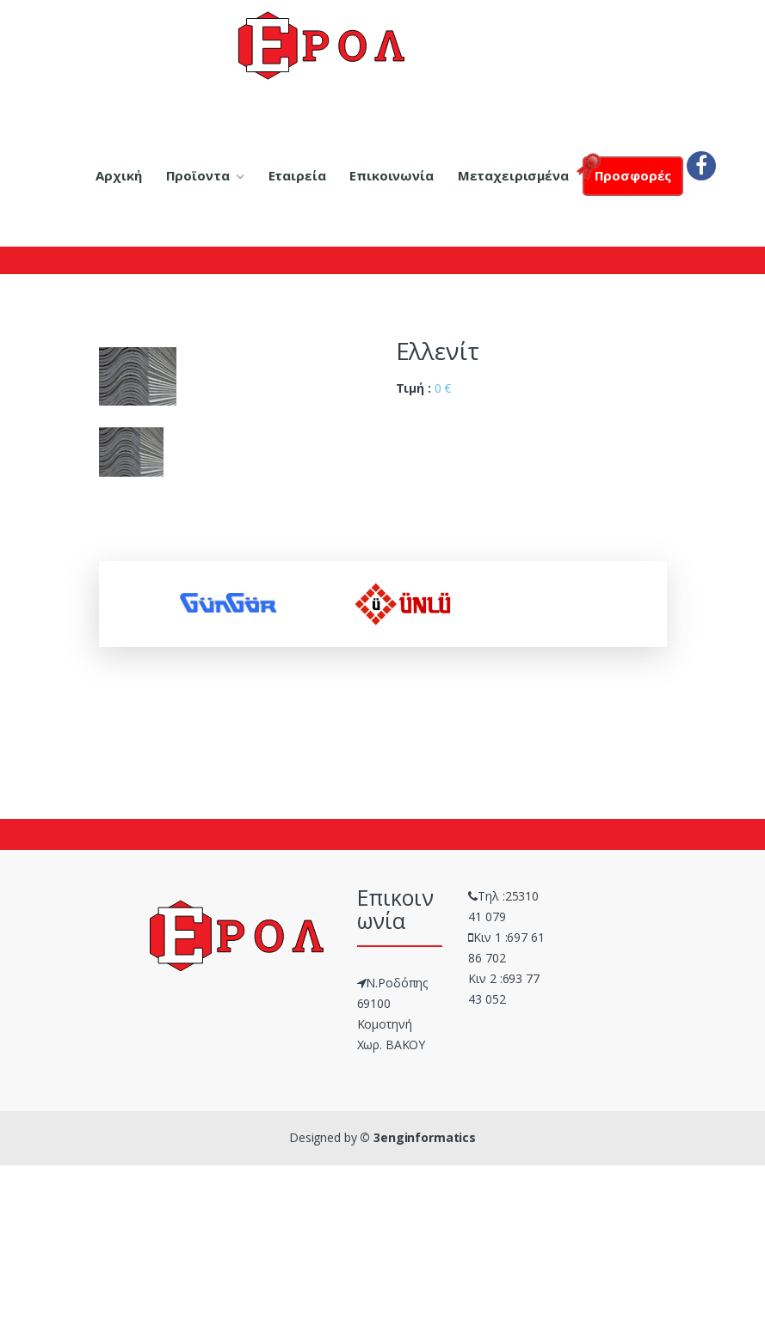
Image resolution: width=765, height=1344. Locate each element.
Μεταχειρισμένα (513, 175)
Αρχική (118, 175)
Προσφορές (627, 170)
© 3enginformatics (418, 1137)
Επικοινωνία (391, 175)
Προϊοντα (198, 175)
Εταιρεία (297, 175)
